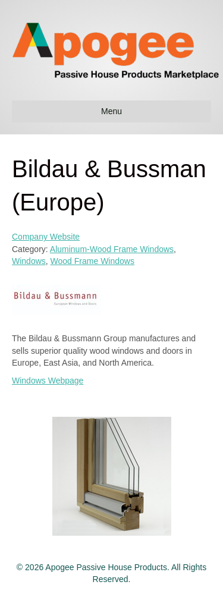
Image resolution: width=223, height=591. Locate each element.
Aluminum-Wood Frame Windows (112, 249)
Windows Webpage (47, 380)
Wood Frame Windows (92, 261)
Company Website (46, 236)
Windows (29, 261)
